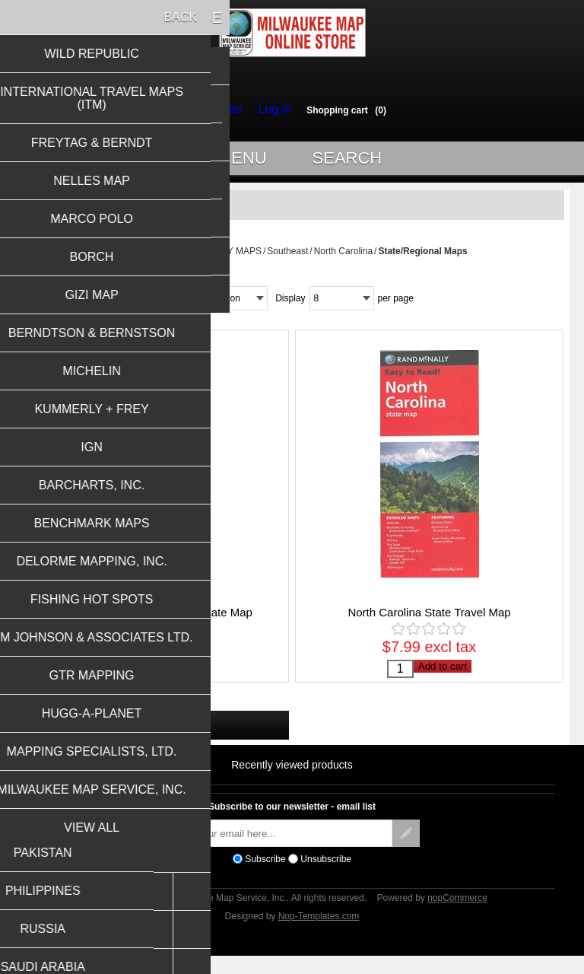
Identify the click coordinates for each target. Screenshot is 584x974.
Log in (270, 109)
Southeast (287, 258)
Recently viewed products (292, 779)
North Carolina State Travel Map (429, 619)
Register (223, 109)
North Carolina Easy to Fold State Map (154, 619)
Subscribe (265, 873)
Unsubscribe (325, 873)
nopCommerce (457, 912)
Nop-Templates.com (319, 930)
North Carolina (343, 258)
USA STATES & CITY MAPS (204, 258)
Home (128, 258)
